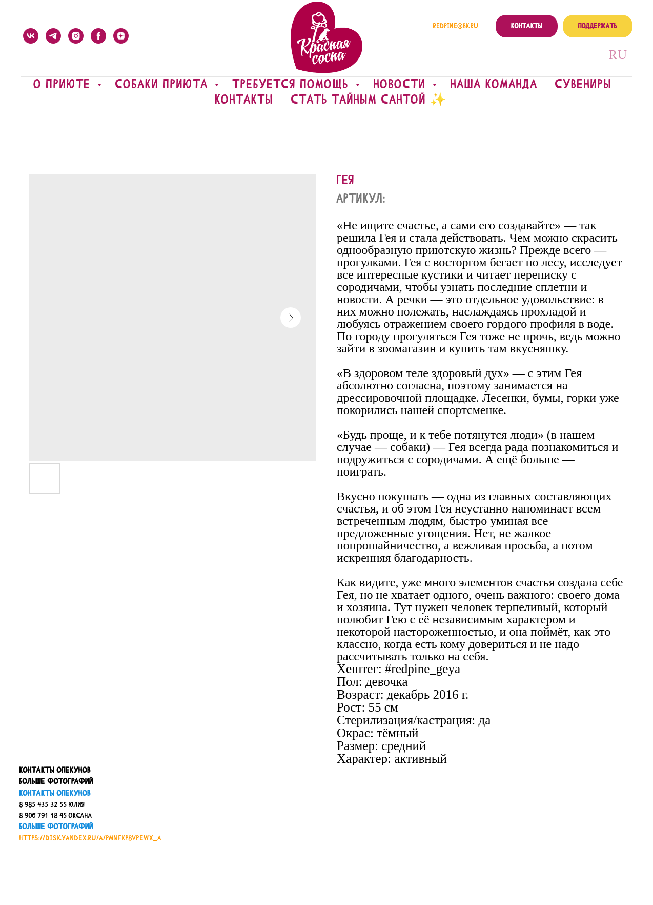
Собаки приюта (163, 84)
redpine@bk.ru (455, 26)
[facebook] (98, 36)
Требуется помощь (293, 84)
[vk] (30, 36)
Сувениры (583, 84)
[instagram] (76, 36)
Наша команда (494, 84)
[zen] (121, 36)
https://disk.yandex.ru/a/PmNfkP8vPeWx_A (90, 838)
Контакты (244, 99)
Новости (402, 84)
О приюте (64, 84)
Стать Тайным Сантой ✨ (368, 99)
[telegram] (53, 36)
